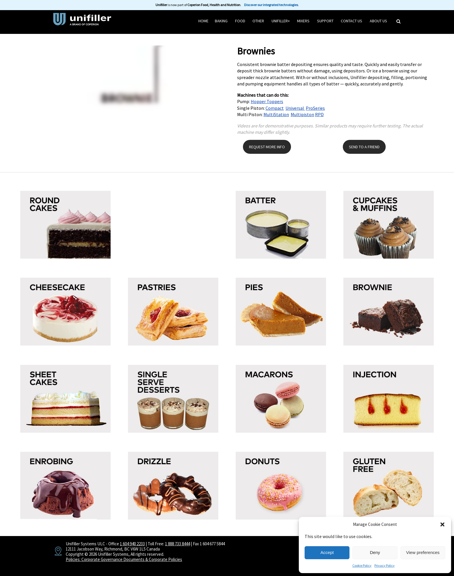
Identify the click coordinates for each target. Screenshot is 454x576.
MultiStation (276, 114)
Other (258, 20)
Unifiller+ (281, 20)
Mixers (303, 20)
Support (325, 20)
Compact (275, 108)
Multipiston (302, 114)
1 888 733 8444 (177, 543)
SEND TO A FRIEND (364, 146)
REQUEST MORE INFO (267, 146)
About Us (378, 20)
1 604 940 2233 (132, 543)
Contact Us (351, 20)
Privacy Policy (384, 565)
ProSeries (315, 108)
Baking (221, 20)
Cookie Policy (361, 565)
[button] (442, 524)
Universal (295, 108)
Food (240, 20)
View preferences (423, 552)
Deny (375, 552)
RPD (319, 114)
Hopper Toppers (267, 101)
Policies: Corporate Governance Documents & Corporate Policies (124, 559)
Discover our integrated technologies (271, 5)
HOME (203, 20)
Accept (327, 552)
